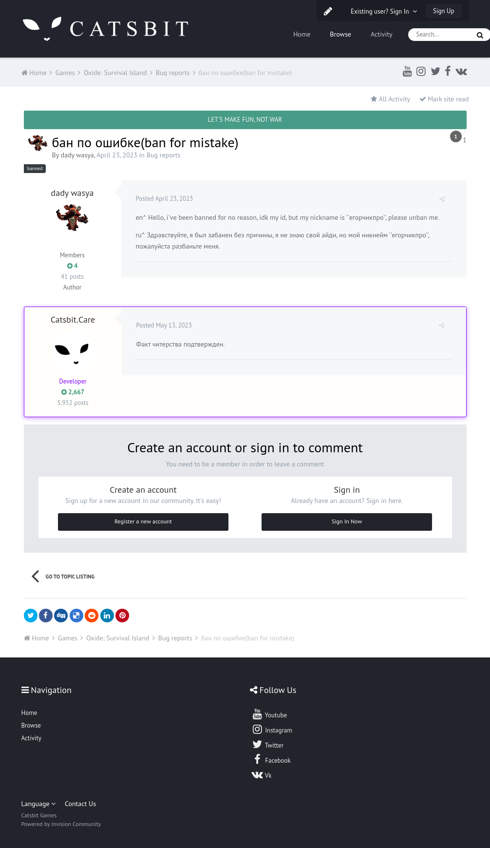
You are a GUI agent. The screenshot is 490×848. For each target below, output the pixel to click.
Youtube (269, 714)
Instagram (271, 729)
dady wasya (77, 155)
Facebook (271, 759)
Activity (382, 34)
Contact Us (80, 803)
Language (38, 803)
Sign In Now (347, 521)
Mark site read (444, 99)
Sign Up (443, 11)
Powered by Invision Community (61, 824)
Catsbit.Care (73, 319)
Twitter (267, 744)
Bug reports (164, 155)
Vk (261, 774)
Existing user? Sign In (384, 11)
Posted (164, 198)
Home (301, 34)
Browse (340, 34)
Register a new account (143, 521)
